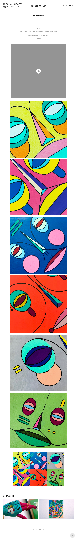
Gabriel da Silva (38, 5)
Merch (4, 8)
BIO (11, 5)
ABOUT (20, 3)
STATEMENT (5, 5)
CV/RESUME (5, 6)
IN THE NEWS (19, 6)
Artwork (15, 3)
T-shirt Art (16, 5)
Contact (12, 6)
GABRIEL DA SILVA (7, 3)
